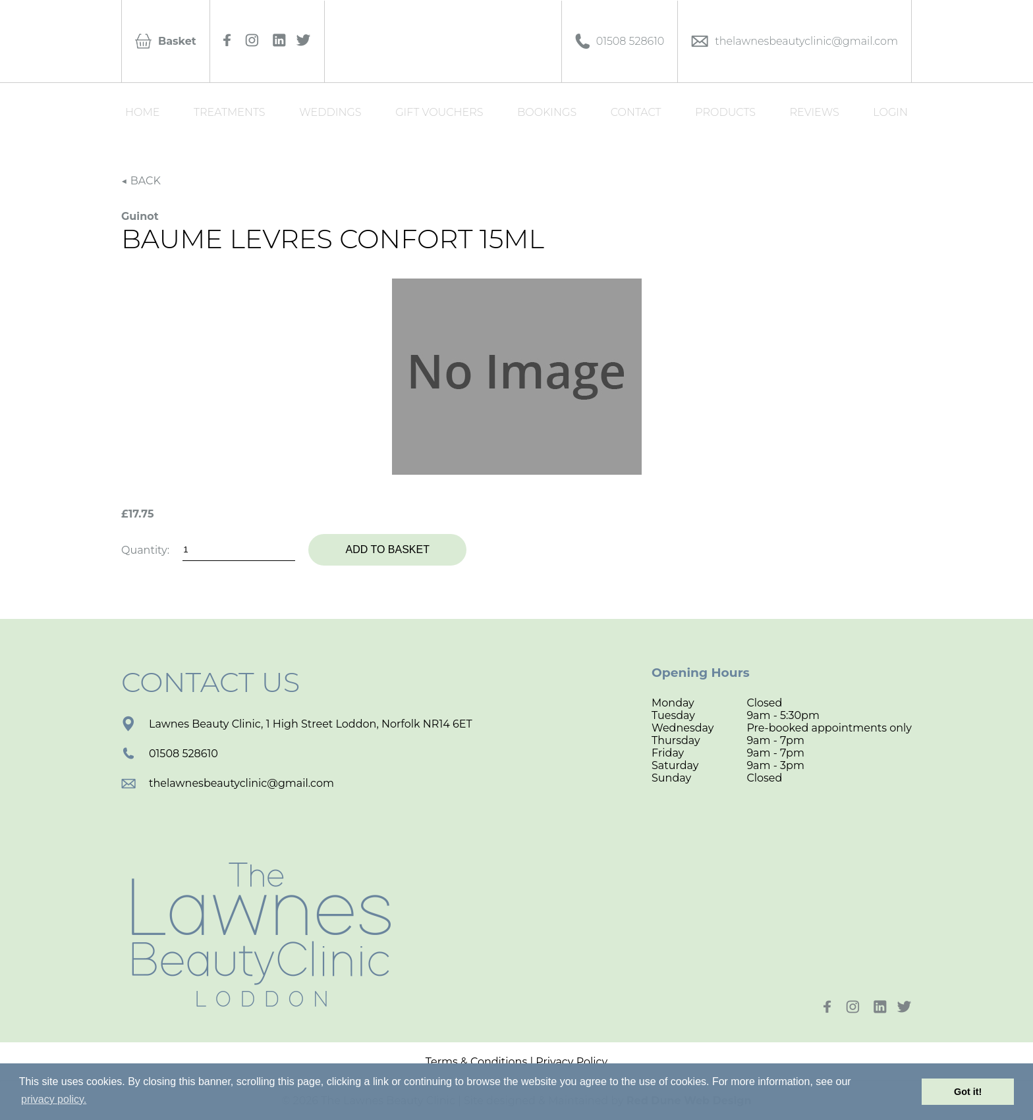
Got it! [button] (968, 1091)
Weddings (330, 112)
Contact (636, 112)
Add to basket (387, 549)
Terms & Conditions (476, 1061)
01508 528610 (169, 753)
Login (890, 112)
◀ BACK (141, 180)
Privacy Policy (571, 1061)
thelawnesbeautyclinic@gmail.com (227, 783)
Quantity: (145, 550)
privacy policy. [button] (53, 1099)
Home (142, 112)
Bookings (546, 112)
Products (725, 112)
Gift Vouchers (439, 112)
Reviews (814, 112)
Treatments (229, 112)
